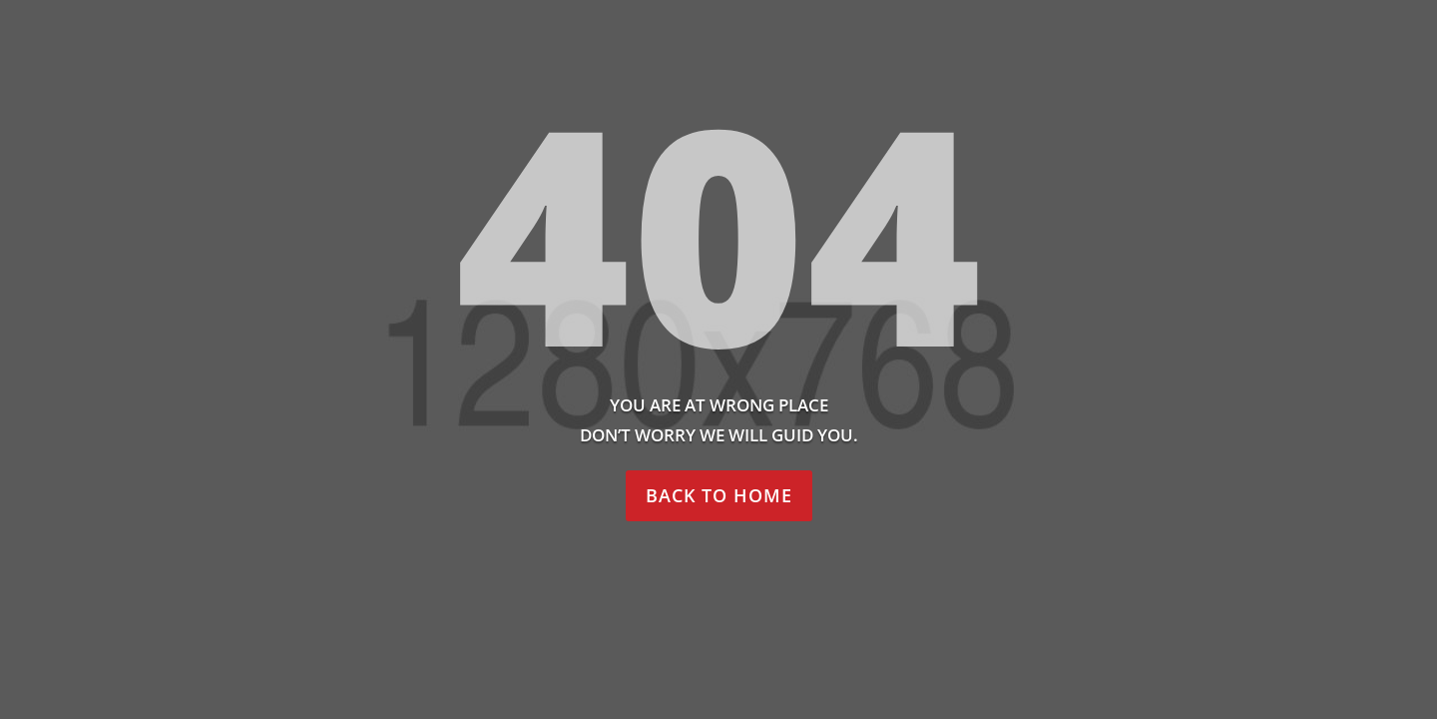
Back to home (719, 495)
